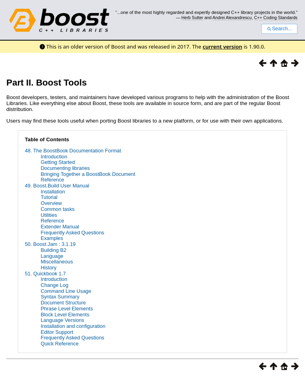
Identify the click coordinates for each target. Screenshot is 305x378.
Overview (51, 203)
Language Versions (62, 320)
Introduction (54, 157)
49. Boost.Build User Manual (57, 186)
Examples (52, 238)
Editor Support (57, 332)
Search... (279, 28)
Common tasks (57, 209)
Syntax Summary (60, 297)
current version (222, 46)
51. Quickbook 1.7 (45, 274)
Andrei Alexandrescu (232, 17)
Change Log (54, 285)
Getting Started (58, 162)
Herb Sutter (192, 17)
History (48, 268)
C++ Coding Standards (275, 17)
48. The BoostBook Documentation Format (73, 151)
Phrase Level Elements (67, 309)
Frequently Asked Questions (72, 233)
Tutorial (49, 197)
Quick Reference (59, 344)
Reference (52, 180)
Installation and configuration (73, 326)
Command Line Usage (66, 291)
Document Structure (63, 303)
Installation (53, 192)
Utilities (49, 215)
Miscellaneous (57, 262)
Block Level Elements (65, 315)
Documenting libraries (65, 168)
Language (52, 256)
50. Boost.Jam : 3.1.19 (50, 244)
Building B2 (53, 250)
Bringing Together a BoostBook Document (88, 174)
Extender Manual (60, 227)
